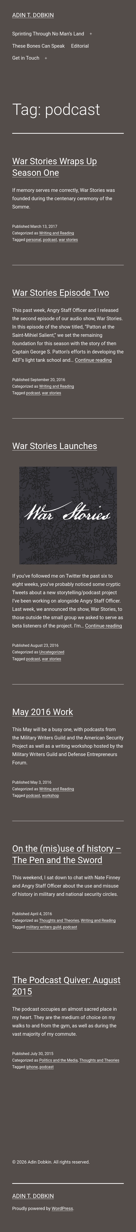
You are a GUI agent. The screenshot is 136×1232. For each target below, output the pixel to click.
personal (33, 239)
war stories (68, 239)
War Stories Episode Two (60, 293)
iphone (32, 1067)
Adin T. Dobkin (33, 15)
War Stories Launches (54, 446)
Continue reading (93, 360)
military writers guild (43, 927)
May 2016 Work (42, 712)
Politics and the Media (58, 1060)
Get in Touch (25, 58)
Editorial (80, 46)
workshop (50, 795)
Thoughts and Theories (59, 920)
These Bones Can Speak (38, 46)
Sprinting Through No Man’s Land (48, 34)
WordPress (62, 1208)
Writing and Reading (56, 233)
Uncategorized (51, 652)
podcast (50, 239)
